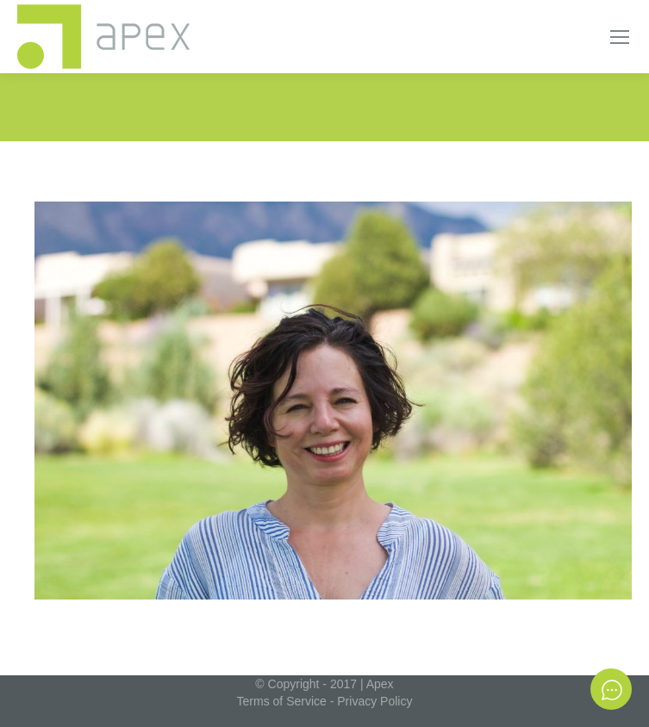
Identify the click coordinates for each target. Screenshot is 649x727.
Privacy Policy (374, 701)
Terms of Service (282, 701)
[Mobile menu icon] (620, 37)
